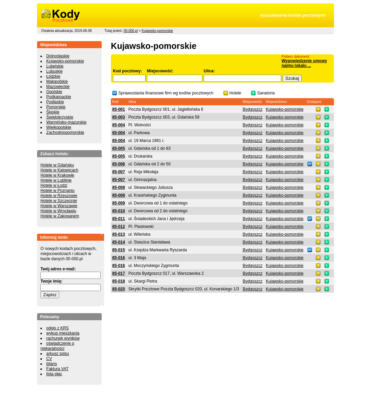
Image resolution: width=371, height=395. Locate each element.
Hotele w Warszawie (58, 205)
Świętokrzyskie (59, 117)
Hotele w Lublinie (55, 180)
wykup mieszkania (62, 333)
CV (49, 358)
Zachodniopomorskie (65, 132)
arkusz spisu (57, 353)
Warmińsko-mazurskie (66, 122)
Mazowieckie (58, 86)
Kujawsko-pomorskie (157, 31)
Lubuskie (54, 71)
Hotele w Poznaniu (57, 190)
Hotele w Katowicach (59, 170)
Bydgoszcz (253, 109)
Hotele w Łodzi (53, 185)
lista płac (54, 374)
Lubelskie (55, 66)
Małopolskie (57, 81)
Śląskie (53, 112)
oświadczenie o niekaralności (57, 346)
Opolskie (54, 91)
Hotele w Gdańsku (57, 165)
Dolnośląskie (57, 56)
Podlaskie (55, 102)
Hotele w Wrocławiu (58, 211)
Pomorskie (56, 107)
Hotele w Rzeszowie (58, 195)
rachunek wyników (63, 338)
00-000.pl (130, 31)
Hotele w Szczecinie (58, 200)
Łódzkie (53, 76)
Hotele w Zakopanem (59, 216)
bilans (51, 363)
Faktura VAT (57, 368)
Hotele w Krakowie (57, 175)
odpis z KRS (57, 328)
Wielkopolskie (58, 127)
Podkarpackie (58, 96)
